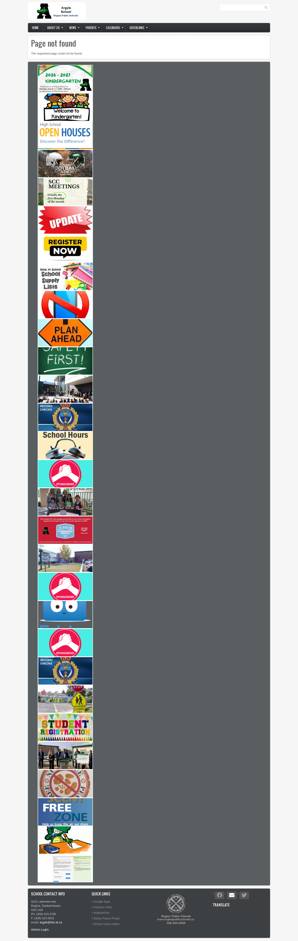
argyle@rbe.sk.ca (51, 922)
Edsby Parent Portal (107, 918)
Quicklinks (137, 27)
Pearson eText (103, 907)
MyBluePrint (101, 912)
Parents (91, 27)
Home (35, 27)
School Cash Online (106, 924)
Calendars (113, 27)
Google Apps (102, 901)
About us (53, 27)
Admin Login (40, 929)
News (72, 27)
